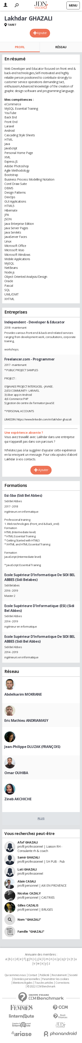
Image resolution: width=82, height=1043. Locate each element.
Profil (20, 47)
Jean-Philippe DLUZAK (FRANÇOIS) (32, 746)
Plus (41, 818)
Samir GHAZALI (28, 857)
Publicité (44, 975)
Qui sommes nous (15, 975)
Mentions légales (22, 982)
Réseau (60, 47)
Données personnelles (27, 979)
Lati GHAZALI (27, 869)
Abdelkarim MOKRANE (23, 694)
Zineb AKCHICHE (17, 799)
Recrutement (59, 975)
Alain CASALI (26, 881)
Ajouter (42, 33)
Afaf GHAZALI (27, 842)
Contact (32, 975)
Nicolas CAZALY (28, 893)
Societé (73, 975)
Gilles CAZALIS (27, 905)
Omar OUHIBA (16, 772)
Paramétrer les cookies (55, 979)
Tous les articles (44, 982)
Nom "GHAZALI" (29, 919)
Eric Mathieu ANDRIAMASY (26, 720)
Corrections (62, 982)
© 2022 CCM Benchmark (41, 986)
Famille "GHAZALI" (30, 931)
